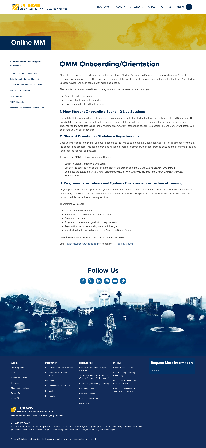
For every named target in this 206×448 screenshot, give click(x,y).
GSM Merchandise (87, 393)
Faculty (120, 6)
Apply (151, 6)
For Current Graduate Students (59, 367)
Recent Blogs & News (123, 367)
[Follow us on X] (91, 281)
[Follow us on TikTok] (123, 281)
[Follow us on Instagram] (107, 281)
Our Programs (17, 367)
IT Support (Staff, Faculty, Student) (94, 383)
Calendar (136, 6)
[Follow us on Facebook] (83, 281)
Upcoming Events (19, 378)
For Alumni (50, 380)
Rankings (15, 383)
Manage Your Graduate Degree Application (93, 369)
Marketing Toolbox (87, 388)
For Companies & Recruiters (57, 386)
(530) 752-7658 (56, 415)
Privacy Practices (18, 393)
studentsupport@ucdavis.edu (82, 243)
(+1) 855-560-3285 (123, 243)
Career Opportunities (88, 399)
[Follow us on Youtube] (115, 281)
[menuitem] (28, 73)
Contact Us (16, 372)
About (14, 363)
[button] (184, 6)
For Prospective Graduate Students (56, 374)
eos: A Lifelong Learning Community (124, 374)
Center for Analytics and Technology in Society (124, 390)
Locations (162, 7)
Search (170, 7)
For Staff (49, 391)
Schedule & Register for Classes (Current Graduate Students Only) (94, 377)
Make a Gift (84, 404)
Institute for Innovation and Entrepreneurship (125, 382)
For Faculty (50, 396)
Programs (103, 6)
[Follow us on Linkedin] (99, 281)
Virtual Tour (16, 398)
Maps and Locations (20, 388)
